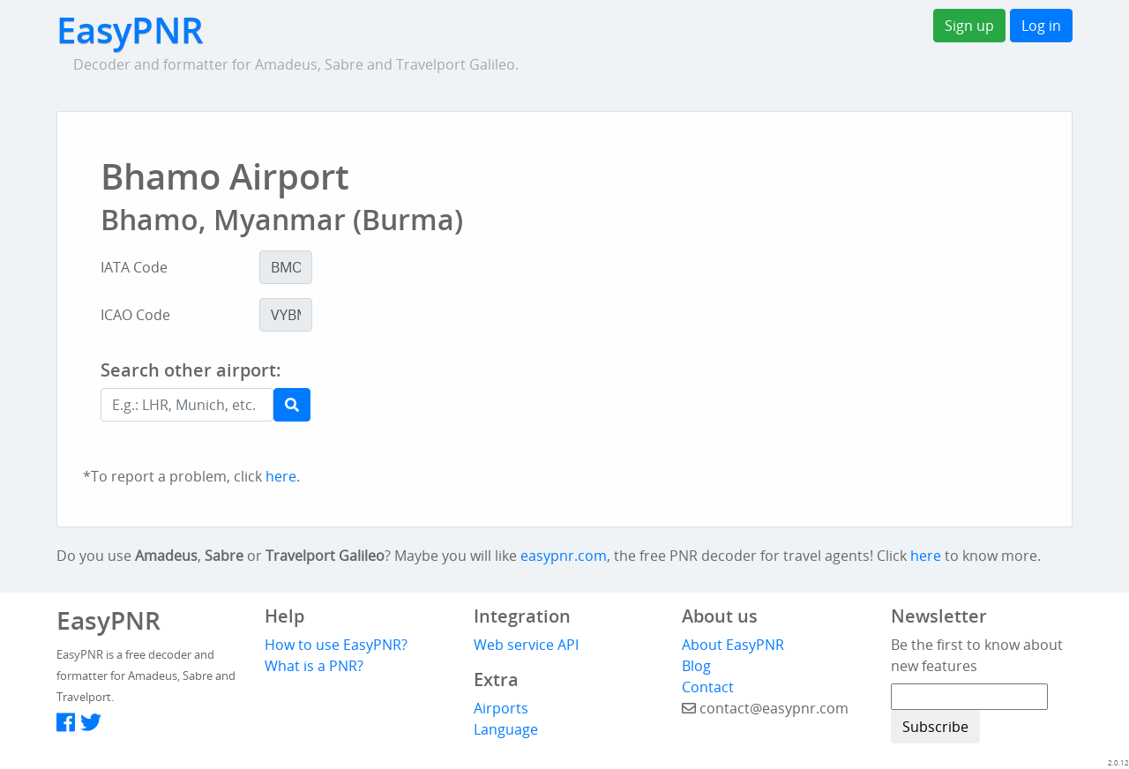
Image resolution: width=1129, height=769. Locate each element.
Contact (708, 687)
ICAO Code (135, 315)
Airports (501, 708)
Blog (696, 666)
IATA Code (134, 267)
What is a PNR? (314, 666)
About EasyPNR (733, 644)
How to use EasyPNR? (336, 644)
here (280, 476)
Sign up (969, 25)
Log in (1041, 25)
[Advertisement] (638, 407)
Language (506, 729)
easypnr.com (563, 555)
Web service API (526, 644)
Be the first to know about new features (977, 655)
